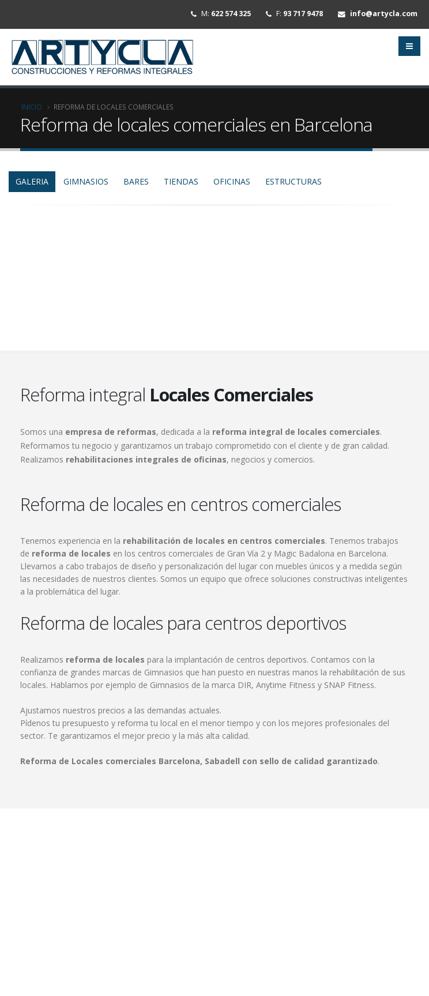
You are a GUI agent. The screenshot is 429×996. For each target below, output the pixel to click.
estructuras (293, 186)
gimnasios (85, 186)
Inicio (31, 111)
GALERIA (32, 186)
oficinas (231, 186)
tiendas (181, 186)
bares (136, 186)
